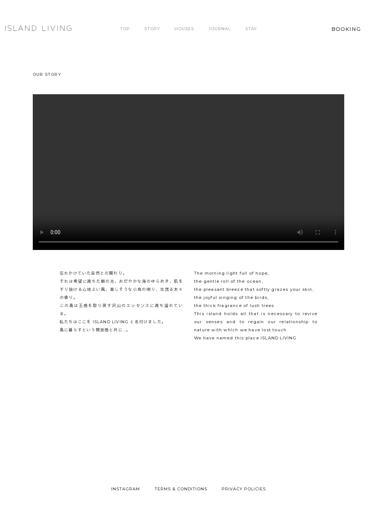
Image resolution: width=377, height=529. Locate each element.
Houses (184, 28)
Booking (346, 29)
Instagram (125, 488)
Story (152, 28)
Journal (219, 28)
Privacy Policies (244, 488)
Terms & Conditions (181, 488)
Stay (251, 28)
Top (125, 28)
